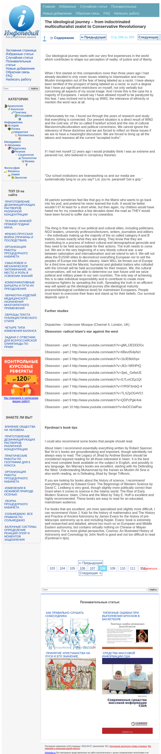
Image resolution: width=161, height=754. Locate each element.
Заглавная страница (21, 50)
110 (122, 568)
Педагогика (18, 148)
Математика (26, 135)
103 (52, 568)
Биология (17, 109)
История (13, 125)
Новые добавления (20, 68)
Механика (14, 145)
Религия (20, 151)
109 (112, 568)
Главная (49, 6)
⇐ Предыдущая (93, 37)
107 (92, 568)
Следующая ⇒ (90, 573)
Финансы (14, 171)
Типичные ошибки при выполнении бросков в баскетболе (121, 616)
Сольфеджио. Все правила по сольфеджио (18, 517)
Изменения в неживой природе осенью (18, 491)
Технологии (28, 158)
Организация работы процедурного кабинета (16, 251)
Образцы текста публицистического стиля (20, 318)
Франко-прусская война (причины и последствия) (18, 237)
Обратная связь (18, 72)
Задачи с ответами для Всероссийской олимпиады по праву (20, 342)
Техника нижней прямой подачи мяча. (17, 224)
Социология (26, 154)
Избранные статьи (19, 54)
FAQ (9, 75)
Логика (15, 128)
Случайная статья (19, 57)
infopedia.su (50, 753)
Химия (15, 174)
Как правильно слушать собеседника (64, 614)
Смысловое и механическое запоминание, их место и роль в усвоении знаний (18, 269)
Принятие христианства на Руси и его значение (67, 654)
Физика (29, 161)
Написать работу (18, 79)
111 (133, 568)
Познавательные (124, 6)
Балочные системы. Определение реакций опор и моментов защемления (20, 533)
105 (72, 568)
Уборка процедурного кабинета (16, 504)
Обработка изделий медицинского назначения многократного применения (20, 302)
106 (82, 568)
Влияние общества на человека (19, 428)
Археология (15, 106)
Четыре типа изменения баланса (20, 329)
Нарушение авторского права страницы (128, 746)
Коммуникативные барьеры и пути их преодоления (19, 285)
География (25, 115)
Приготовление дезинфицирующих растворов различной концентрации (19, 208)
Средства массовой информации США (118, 654)
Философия (12, 168)
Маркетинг (21, 132)
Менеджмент (12, 141)
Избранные (67, 6)
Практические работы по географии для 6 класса (17, 460)
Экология (21, 177)
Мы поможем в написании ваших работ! (21, 399)
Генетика (20, 112)
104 (62, 568)
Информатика (13, 122)
